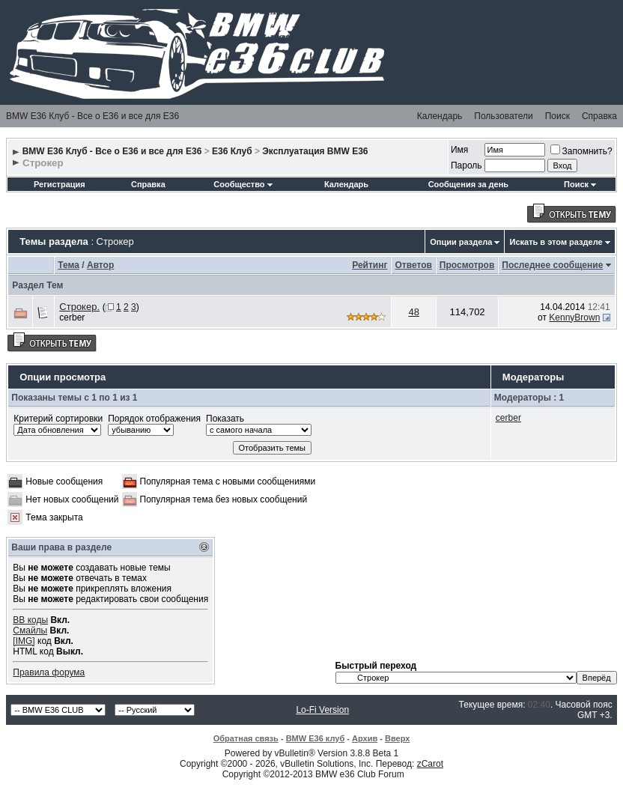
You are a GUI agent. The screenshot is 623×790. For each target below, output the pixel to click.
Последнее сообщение (552, 265)
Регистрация (59, 184)
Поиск (557, 116)
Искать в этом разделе (555, 241)
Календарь (440, 116)
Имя (459, 150)
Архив (364, 738)
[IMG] (23, 641)
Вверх (397, 738)
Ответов (413, 265)
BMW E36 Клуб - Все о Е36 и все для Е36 (92, 116)
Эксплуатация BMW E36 (315, 151)
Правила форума (49, 672)
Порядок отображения (154, 418)
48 (413, 311)
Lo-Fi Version (322, 710)
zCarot (430, 764)
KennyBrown (574, 317)
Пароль (466, 165)
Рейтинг (369, 265)
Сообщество (242, 184)
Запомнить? (581, 151)
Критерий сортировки (58, 418)
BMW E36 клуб (315, 738)
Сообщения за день (468, 184)
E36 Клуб (232, 151)
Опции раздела (461, 241)
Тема (68, 265)
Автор (100, 265)
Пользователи (503, 116)
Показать (225, 418)
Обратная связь (246, 738)
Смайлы (30, 630)
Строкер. (79, 306)
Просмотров (467, 265)
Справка (599, 116)
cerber (72, 317)
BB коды (30, 620)
